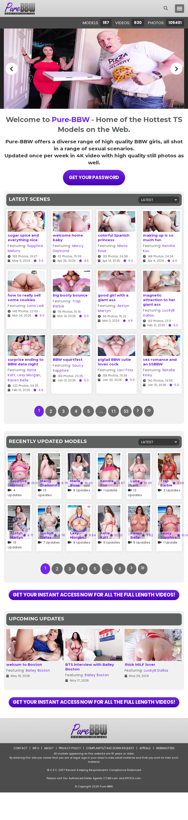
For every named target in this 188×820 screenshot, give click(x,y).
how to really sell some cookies (24, 297)
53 (125, 410)
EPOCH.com (133, 806)
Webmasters (167, 776)
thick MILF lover (140, 678)
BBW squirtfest (67, 359)
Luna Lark (35, 305)
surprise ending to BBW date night (26, 361)
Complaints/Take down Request (110, 776)
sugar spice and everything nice (23, 237)
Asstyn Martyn (16, 534)
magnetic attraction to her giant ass (159, 299)
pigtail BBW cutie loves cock (114, 361)
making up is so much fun (158, 237)
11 (112, 410)
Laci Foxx (125, 369)
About (47, 776)
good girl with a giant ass (113, 297)
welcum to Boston (24, 678)
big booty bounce (70, 294)
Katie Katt (105, 534)
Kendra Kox (106, 482)
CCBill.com (110, 806)
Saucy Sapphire (68, 367)
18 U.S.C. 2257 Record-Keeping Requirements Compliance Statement (94, 797)
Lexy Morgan (28, 374)
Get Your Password (94, 177)
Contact (18, 776)
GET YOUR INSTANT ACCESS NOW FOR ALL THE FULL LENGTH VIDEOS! (94, 601)
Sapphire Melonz (18, 482)
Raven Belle (18, 379)
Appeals (146, 776)
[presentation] (9, 664)
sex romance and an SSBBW (160, 361)
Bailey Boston (38, 684)
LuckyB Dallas (47, 534)
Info (34, 776)
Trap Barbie (166, 482)
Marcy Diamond (68, 248)
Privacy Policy (68, 776)
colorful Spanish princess (113, 237)
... (100, 410)
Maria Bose (75, 482)
